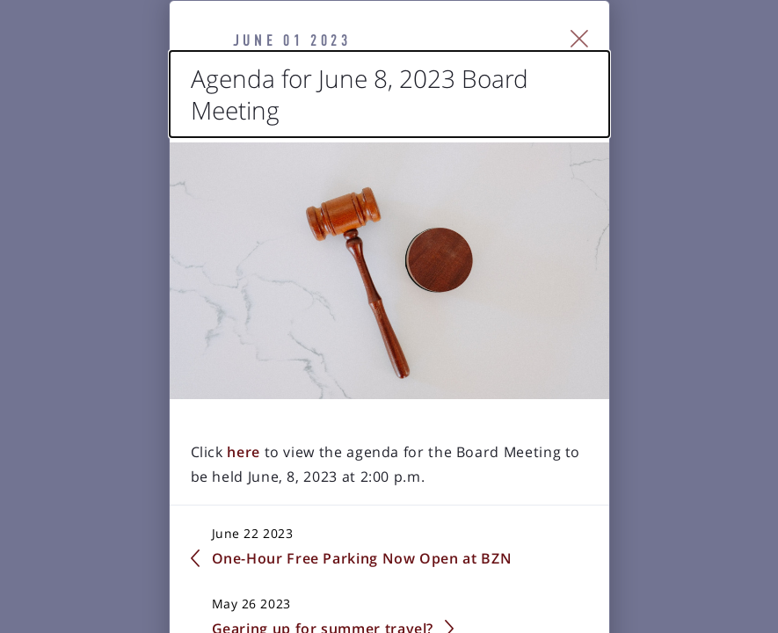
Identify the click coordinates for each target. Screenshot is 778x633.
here (153, 555)
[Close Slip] (677, 58)
